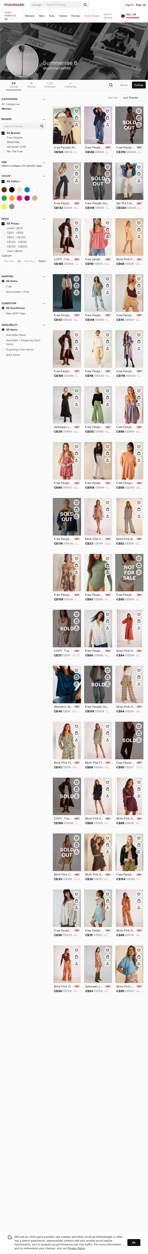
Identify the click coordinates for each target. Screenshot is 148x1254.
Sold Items (11, 355)
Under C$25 (12, 228)
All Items (9, 281)
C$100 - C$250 (14, 242)
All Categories (11, 104)
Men (41, 16)
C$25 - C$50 (12, 232)
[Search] (63, 5)
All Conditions (13, 308)
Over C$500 (12, 251)
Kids (52, 16)
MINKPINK (11, 142)
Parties (75, 16)
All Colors (11, 181)
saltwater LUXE (14, 146)
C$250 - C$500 (14, 246)
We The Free (12, 151)
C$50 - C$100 (13, 237)
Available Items (14, 335)
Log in (129, 4)
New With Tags (13, 313)
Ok (134, 1242)
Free (7, 286)
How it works (108, 16)
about (124, 85)
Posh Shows (92, 16)
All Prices (10, 223)
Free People (12, 137)
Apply (42, 261)
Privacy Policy (76, 1248)
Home (63, 16)
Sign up (141, 4)
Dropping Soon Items (17, 349)
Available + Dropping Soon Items (21, 342)
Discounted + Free (15, 291)
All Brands (11, 133)
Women (30, 16)
